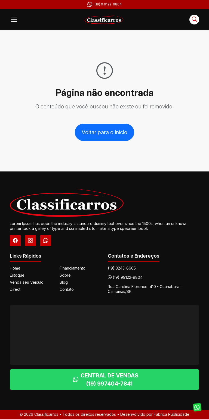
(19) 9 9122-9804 (104, 4)
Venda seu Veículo (27, 282)
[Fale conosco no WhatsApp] (197, 407)
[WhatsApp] (45, 240)
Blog (64, 282)
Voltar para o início (104, 132)
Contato (67, 289)
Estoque (17, 275)
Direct (15, 289)
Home (15, 268)
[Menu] (14, 19)
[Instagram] (30, 240)
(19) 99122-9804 (125, 277)
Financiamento (72, 268)
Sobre (65, 275)
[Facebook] (15, 240)
